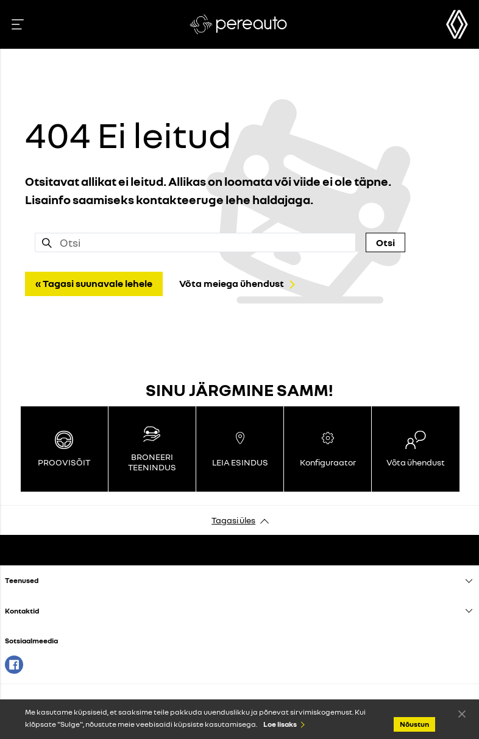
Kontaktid (22, 610)
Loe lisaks (280, 724)
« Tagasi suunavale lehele (93, 283)
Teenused (21, 580)
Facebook (14, 665)
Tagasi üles (233, 520)
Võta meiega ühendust (231, 283)
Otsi (385, 242)
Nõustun (462, 713)
